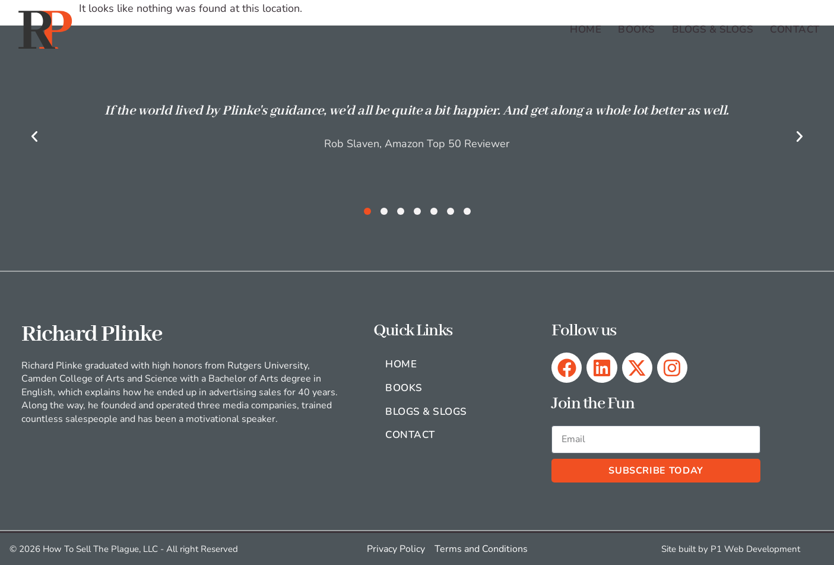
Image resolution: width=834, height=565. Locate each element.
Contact (795, 29)
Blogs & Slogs (713, 29)
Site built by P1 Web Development (730, 549)
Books (636, 29)
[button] (34, 136)
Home (585, 29)
